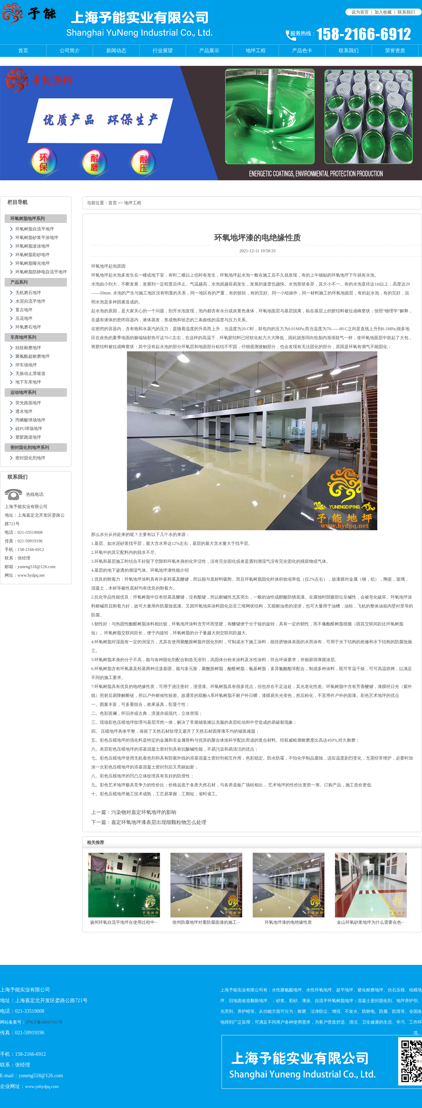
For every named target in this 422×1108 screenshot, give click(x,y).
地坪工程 (256, 50)
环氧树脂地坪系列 (27, 218)
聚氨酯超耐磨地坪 (32, 356)
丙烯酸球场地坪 (30, 420)
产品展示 (209, 50)
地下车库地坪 (28, 382)
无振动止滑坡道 (30, 373)
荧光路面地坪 (28, 402)
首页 (23, 50)
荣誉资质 (395, 50)
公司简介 (70, 50)
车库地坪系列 (23, 337)
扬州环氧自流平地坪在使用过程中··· (124, 922)
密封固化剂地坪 (30, 457)
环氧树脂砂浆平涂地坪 (36, 237)
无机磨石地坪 (28, 292)
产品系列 (19, 282)
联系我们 (406, 12)
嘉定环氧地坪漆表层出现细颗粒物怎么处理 (158, 822)
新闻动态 (116, 50)
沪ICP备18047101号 (44, 1022)
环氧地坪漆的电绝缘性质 (288, 922)
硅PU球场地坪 (28, 428)
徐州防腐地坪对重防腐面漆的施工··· (206, 922)
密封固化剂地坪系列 (29, 447)
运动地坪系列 (23, 392)
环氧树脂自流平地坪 (34, 228)
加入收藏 (383, 12)
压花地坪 (24, 318)
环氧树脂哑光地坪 (32, 263)
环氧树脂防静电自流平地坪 (41, 271)
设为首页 (360, 12)
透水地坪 (24, 411)
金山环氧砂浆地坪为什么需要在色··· (370, 922)
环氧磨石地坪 (28, 327)
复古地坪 (24, 309)
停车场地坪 (26, 364)
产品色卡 (302, 50)
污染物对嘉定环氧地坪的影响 (143, 812)
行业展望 (163, 50)
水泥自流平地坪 (30, 301)
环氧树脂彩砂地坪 (32, 254)
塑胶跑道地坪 (28, 437)
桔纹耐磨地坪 (28, 347)
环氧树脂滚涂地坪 (32, 246)
